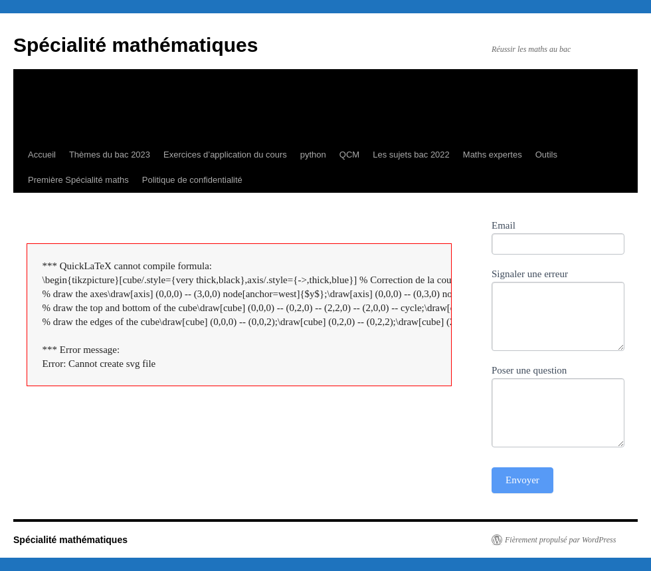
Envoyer (522, 480)
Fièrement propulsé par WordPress (560, 539)
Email (503, 225)
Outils (546, 155)
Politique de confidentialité (192, 180)
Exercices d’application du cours (225, 155)
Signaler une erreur (530, 274)
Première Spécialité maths (78, 180)
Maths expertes (492, 155)
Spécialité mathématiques (135, 45)
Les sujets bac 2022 (411, 155)
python (313, 155)
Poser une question (529, 370)
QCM (349, 155)
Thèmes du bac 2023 (109, 155)
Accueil (42, 155)
